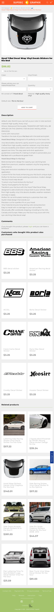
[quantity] (40, 89)
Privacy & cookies (33, 591)
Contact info (7, 591)
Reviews (21, 595)
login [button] (31, 226)
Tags (40, 595)
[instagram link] (32, 601)
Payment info (19, 591)
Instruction (31, 595)
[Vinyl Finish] (40, 79)
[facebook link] (21, 601)
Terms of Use (46, 591)
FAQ (13, 595)
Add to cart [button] (27, 107)
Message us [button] (52, 457)
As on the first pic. (9, 71)
